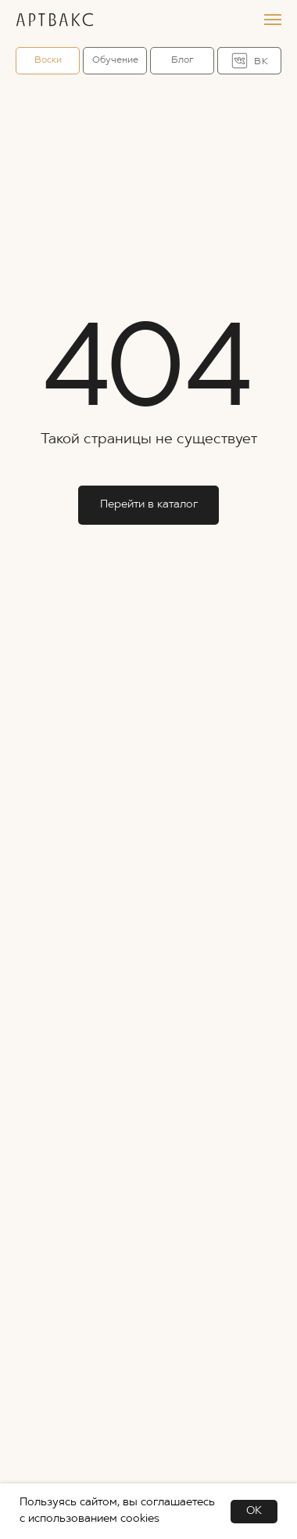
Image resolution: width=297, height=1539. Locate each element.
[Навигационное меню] (272, 19)
